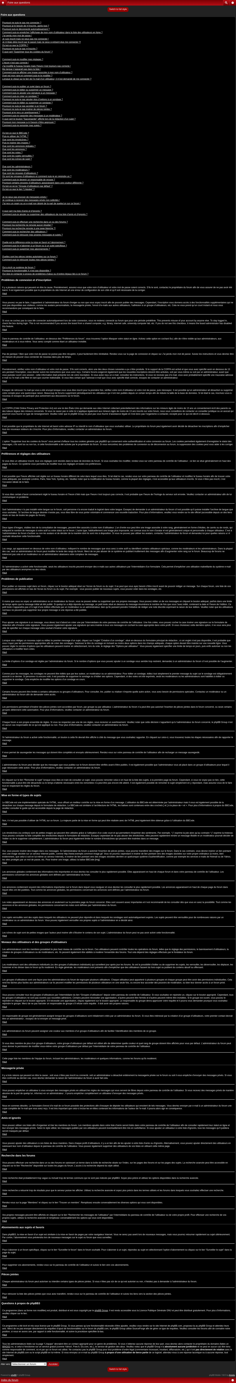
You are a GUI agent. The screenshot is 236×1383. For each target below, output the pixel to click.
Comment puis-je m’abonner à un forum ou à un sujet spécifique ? (34, 245)
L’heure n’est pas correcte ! (15, 62)
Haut (4, 293)
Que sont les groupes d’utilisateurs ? (20, 173)
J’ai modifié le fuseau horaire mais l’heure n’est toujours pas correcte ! (36, 66)
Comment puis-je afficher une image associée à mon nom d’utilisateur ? (37, 72)
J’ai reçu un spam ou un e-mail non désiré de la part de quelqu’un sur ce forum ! (41, 203)
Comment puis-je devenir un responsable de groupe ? (28, 179)
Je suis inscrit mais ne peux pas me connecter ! (25, 39)
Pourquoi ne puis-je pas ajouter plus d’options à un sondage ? (32, 99)
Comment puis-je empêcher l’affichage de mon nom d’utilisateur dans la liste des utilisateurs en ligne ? (52, 32)
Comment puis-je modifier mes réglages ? (22, 59)
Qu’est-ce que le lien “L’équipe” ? (18, 189)
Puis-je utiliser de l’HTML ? (15, 136)
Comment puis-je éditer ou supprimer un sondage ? (27, 102)
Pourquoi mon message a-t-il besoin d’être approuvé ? (28, 122)
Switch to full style (118, 9)
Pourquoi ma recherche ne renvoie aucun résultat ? (27, 225)
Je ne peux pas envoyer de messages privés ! (24, 197)
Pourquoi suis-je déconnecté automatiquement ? (26, 29)
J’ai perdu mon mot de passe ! (17, 35)
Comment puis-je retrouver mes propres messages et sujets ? (32, 235)
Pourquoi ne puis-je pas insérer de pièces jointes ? (27, 109)
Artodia (232, 1375)
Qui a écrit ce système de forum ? (18, 267)
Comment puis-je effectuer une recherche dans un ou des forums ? (35, 222)
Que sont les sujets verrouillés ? (18, 156)
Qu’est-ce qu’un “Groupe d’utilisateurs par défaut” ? (27, 186)
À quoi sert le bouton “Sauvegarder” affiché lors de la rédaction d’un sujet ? (39, 119)
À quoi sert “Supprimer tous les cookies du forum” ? (27, 52)
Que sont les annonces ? (14, 149)
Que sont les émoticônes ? (15, 139)
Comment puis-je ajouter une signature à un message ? (29, 93)
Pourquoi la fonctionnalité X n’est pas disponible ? (26, 270)
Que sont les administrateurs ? (17, 166)
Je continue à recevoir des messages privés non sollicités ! (31, 200)
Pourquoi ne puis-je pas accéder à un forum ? (24, 106)
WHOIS (6, 1346)
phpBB (14, 1375)
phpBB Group (101, 1310)
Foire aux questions (19, 2)
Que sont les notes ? (12, 152)
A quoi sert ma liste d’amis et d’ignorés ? (22, 211)
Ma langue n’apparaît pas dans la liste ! (21, 69)
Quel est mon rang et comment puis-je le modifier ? (27, 75)
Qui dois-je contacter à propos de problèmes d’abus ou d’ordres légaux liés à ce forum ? (45, 274)
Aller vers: (6, 1364)
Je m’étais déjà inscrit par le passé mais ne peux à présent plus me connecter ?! (41, 42)
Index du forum (9, 1380)
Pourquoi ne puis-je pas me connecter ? (21, 22)
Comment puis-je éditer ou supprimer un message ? (27, 90)
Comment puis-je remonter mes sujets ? (21, 125)
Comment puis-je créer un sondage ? (20, 96)
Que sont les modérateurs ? (16, 170)
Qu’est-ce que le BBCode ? (15, 133)
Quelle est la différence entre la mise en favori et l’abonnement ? (33, 242)
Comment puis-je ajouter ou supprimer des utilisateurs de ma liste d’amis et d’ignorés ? (44, 214)
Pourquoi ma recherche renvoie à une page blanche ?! (29, 228)
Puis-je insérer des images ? (16, 142)
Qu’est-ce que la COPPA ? (15, 45)
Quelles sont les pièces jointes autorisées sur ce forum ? (30, 256)
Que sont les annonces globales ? (19, 146)
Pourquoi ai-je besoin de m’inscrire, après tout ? (25, 26)
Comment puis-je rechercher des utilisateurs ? (24, 231)
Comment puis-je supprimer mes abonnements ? (26, 249)
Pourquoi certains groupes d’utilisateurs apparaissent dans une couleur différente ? (43, 183)
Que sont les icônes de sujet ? (17, 159)
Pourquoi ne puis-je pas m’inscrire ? (19, 48)
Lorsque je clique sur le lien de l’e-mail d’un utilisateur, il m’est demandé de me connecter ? (46, 79)
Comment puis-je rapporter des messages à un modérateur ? (32, 115)
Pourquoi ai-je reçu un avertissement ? (21, 112)
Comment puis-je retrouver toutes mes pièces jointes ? (29, 259)
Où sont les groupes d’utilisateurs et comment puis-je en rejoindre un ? (37, 176)
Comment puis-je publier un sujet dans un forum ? (26, 86)
